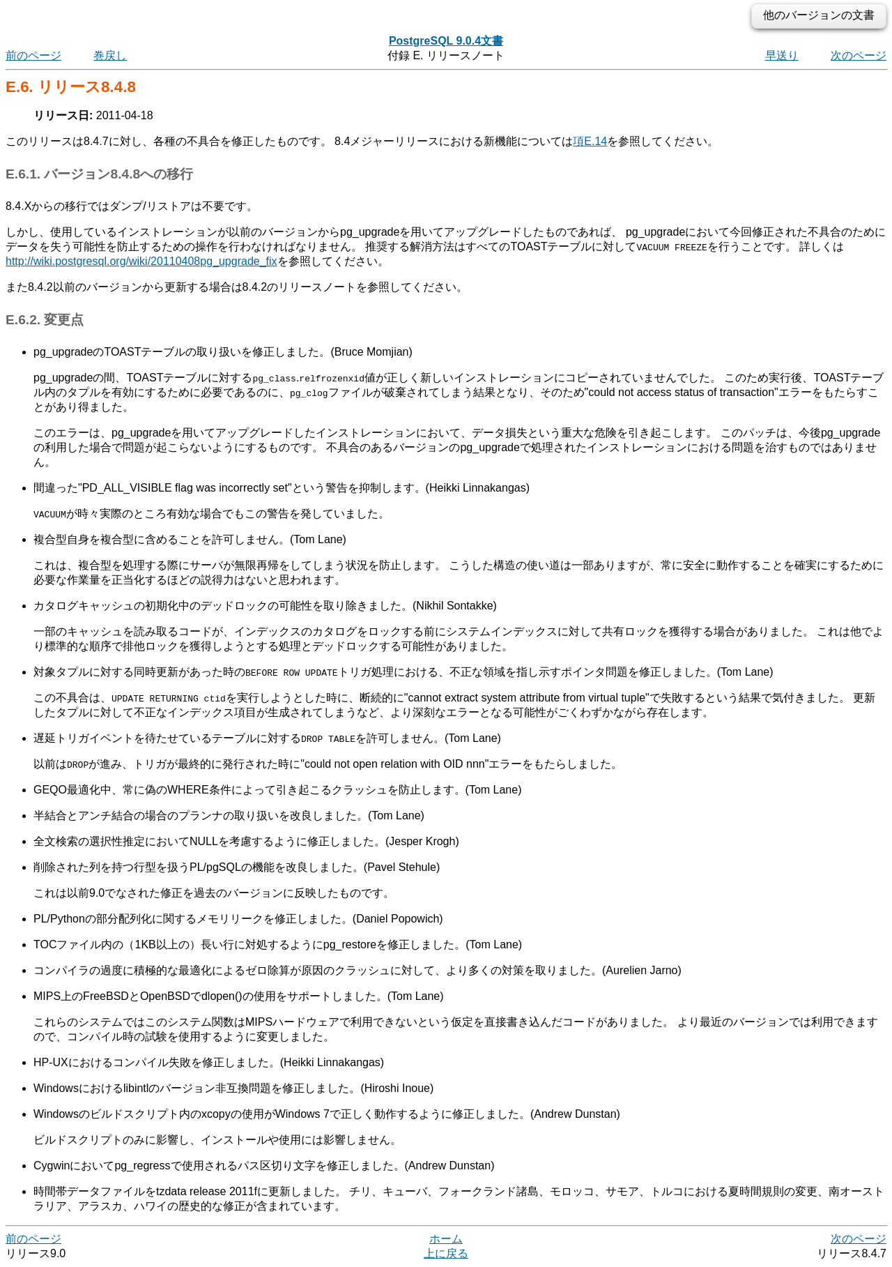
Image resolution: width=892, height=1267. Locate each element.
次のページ (858, 55)
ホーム (446, 1239)
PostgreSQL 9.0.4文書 (446, 41)
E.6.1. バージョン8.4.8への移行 (99, 174)
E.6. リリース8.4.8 (71, 87)
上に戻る (446, 1253)
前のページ (33, 55)
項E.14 (590, 141)
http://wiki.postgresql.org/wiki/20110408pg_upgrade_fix (141, 261)
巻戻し (110, 55)
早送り (782, 55)
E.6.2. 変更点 (45, 319)
